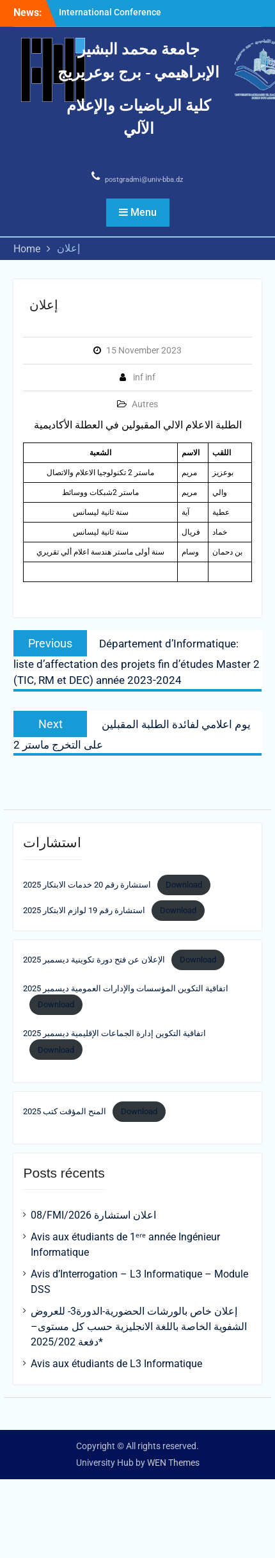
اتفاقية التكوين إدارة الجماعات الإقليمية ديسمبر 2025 (114, 1033)
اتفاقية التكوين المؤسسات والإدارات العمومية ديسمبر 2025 (125, 988)
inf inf (144, 377)
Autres (145, 404)
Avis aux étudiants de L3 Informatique (116, 1364)
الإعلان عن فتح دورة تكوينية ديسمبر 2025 (94, 959)
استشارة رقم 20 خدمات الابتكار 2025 (87, 884)
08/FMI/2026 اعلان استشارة (93, 1215)
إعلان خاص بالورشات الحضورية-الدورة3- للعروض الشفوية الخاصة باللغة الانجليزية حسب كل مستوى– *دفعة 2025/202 (139, 1326)
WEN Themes (173, 1462)
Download (184, 884)
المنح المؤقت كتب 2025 (64, 1111)
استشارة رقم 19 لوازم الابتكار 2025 (84, 910)
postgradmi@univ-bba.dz (144, 179)
